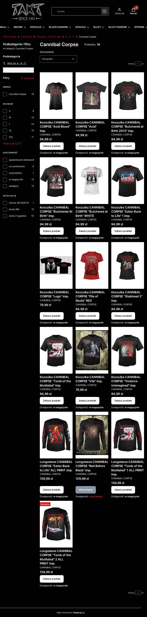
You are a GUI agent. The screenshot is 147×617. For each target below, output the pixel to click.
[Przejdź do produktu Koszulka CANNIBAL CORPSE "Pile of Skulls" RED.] (92, 265)
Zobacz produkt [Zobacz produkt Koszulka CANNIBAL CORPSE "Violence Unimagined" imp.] (123, 400)
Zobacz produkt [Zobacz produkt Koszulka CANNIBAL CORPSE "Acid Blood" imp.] (51, 146)
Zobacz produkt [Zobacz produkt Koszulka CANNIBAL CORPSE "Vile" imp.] (87, 400)
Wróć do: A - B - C (14, 63)
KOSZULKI (26, 36)
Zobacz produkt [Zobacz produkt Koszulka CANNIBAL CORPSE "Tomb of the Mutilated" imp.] (51, 400)
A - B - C (69, 36)
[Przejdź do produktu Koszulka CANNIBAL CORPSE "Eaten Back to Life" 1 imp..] (127, 180)
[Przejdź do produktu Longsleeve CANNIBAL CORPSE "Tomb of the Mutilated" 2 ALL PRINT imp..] (56, 524)
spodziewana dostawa (20, 159)
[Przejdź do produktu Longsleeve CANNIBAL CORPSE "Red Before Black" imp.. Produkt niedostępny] (92, 435)
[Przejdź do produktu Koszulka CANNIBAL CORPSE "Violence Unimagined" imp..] (127, 350)
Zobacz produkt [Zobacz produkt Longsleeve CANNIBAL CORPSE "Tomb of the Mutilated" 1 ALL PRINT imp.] (123, 489)
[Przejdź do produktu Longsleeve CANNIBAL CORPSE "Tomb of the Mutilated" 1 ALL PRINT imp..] (127, 435)
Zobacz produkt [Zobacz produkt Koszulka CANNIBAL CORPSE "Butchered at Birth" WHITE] (87, 231)
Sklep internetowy (69, 612)
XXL (11, 137)
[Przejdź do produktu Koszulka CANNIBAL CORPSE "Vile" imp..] (92, 350)
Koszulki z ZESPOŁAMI (49, 36)
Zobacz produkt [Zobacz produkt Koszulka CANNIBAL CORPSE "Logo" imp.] (51, 315)
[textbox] (58, 59)
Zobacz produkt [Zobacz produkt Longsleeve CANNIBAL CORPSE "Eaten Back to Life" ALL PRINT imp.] (51, 489)
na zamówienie (17, 166)
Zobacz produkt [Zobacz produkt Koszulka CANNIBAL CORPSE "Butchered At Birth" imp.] (51, 231)
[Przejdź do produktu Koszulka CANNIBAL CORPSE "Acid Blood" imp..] (56, 95)
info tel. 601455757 (19, 202)
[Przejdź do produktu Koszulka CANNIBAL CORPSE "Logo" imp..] (56, 265)
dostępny (14, 186)
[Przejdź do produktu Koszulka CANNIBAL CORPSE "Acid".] (92, 95)
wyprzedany (15, 172)
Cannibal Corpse (17, 94)
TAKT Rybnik (10, 36)
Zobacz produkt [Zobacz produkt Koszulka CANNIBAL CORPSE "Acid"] (87, 146)
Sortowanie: (47, 51)
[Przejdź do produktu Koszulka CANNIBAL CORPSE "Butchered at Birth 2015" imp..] (127, 95)
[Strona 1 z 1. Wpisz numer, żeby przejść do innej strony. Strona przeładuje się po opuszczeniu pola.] (138, 64)
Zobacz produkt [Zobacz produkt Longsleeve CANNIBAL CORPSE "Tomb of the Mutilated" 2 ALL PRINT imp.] (51, 578)
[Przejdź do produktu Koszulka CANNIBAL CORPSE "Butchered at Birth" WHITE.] (92, 180)
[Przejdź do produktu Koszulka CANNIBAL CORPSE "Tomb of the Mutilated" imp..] (56, 350)
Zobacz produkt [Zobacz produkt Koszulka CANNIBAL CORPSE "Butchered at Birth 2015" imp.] (123, 146)
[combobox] (75, 11)
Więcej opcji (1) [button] (12, 143)
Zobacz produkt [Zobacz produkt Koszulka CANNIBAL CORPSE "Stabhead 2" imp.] (123, 315)
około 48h (14, 209)
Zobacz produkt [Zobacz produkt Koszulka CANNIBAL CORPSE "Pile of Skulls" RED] (87, 315)
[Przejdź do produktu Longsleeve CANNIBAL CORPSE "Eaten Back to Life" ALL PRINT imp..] (56, 435)
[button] (104, 11)
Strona (131, 64)
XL (10, 130)
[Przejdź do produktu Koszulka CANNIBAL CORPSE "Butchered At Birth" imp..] (56, 180)
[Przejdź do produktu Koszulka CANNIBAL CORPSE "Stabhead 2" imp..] (127, 265)
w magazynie (16, 179)
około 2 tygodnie (17, 215)
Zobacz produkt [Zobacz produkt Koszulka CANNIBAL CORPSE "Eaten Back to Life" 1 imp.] (123, 231)
